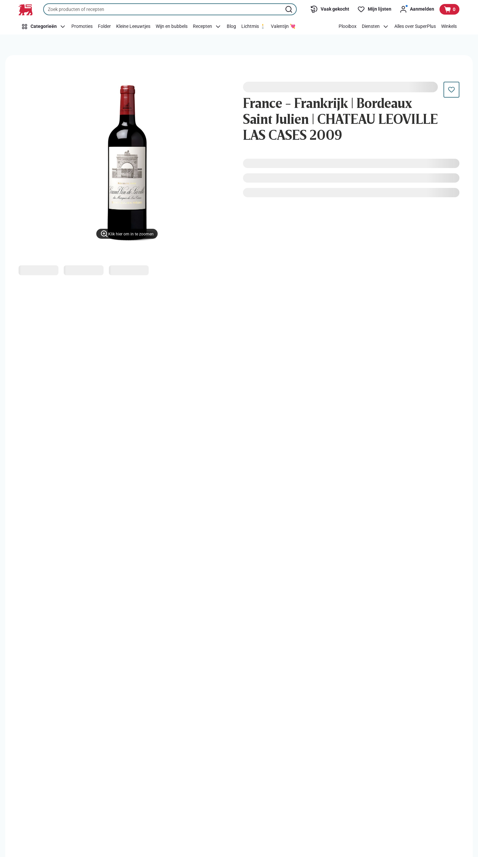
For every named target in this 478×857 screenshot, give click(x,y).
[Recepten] (207, 27)
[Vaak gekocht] (329, 9)
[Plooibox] (347, 26)
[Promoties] (82, 27)
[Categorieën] (44, 27)
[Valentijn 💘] (283, 27)
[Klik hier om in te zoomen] (127, 234)
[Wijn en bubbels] (171, 27)
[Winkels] (448, 26)
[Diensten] (375, 27)
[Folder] (104, 27)
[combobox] (170, 9)
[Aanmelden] (417, 9)
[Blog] (231, 27)
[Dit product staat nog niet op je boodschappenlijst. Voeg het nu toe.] (451, 90)
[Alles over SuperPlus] (415, 26)
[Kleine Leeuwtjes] (133, 27)
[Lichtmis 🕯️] (253, 27)
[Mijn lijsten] (374, 9)
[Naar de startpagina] (26, 10)
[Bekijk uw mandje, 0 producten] (449, 9)
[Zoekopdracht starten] (289, 9)
